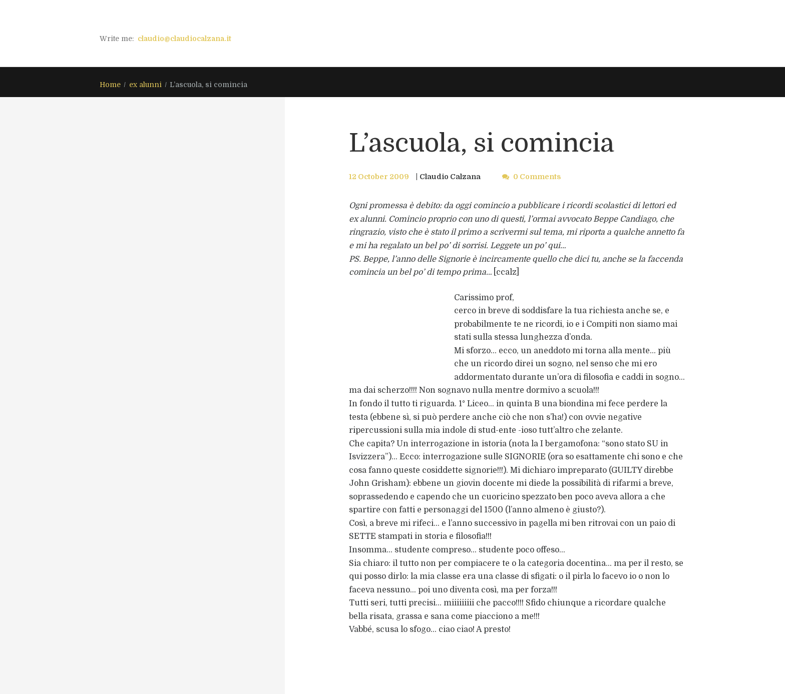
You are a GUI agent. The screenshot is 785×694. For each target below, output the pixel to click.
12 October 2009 (379, 177)
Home (110, 85)
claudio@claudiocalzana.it (184, 39)
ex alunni (145, 85)
